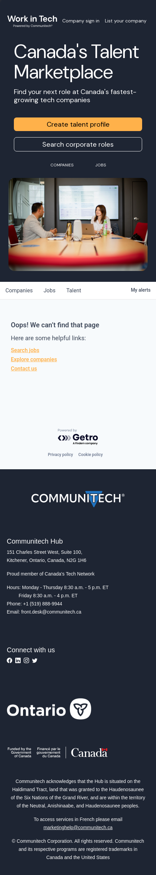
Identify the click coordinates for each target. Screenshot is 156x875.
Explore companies (34, 359)
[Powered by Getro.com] (78, 437)
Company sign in (80, 21)
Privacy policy (60, 454)
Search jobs (25, 350)
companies (19, 290)
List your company (126, 21)
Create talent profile (78, 124)
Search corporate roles (78, 144)
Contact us (24, 368)
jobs (49, 290)
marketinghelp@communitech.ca (77, 827)
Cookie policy (91, 454)
